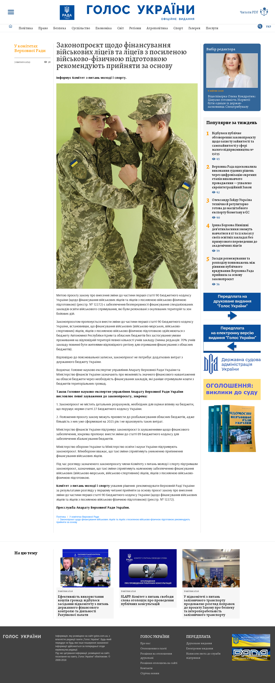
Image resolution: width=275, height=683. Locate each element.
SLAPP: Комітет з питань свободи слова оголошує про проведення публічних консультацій (147, 600)
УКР (268, 26)
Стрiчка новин (149, 673)
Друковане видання (199, 643)
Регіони (135, 28)
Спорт (178, 28)
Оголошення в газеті (153, 648)
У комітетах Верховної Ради (30, 48)
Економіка (103, 28)
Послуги (212, 28)
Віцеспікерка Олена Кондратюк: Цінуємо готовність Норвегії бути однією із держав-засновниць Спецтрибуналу (232, 101)
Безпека (59, 28)
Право (43, 28)
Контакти (146, 668)
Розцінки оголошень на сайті (158, 663)
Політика (26, 28)
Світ (120, 28)
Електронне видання (199, 648)
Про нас (145, 643)
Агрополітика (157, 28)
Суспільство (81, 28)
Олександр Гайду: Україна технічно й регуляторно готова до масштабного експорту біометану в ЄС (232, 206)
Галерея (194, 28)
